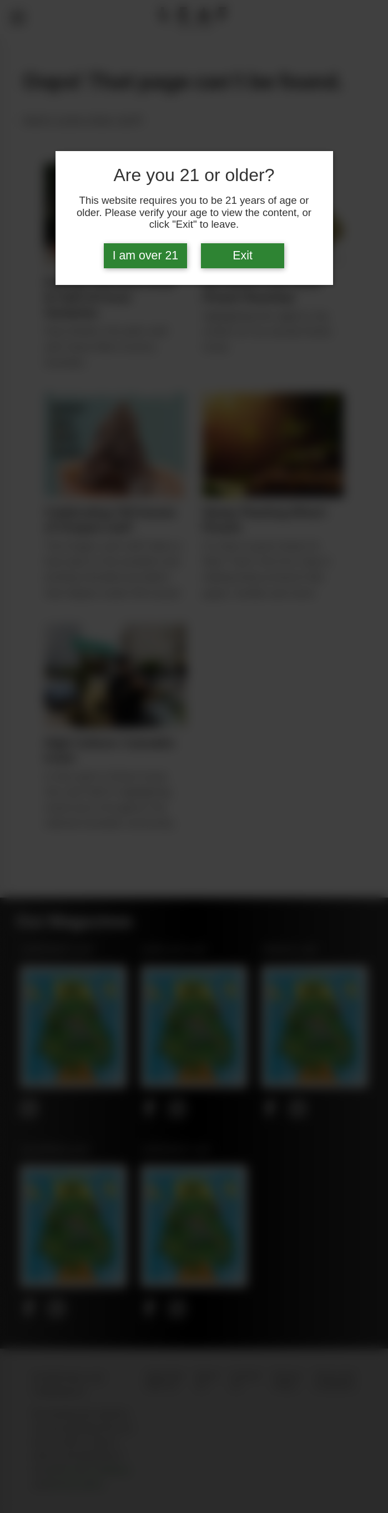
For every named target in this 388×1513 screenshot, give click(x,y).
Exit (243, 255)
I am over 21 (146, 255)
